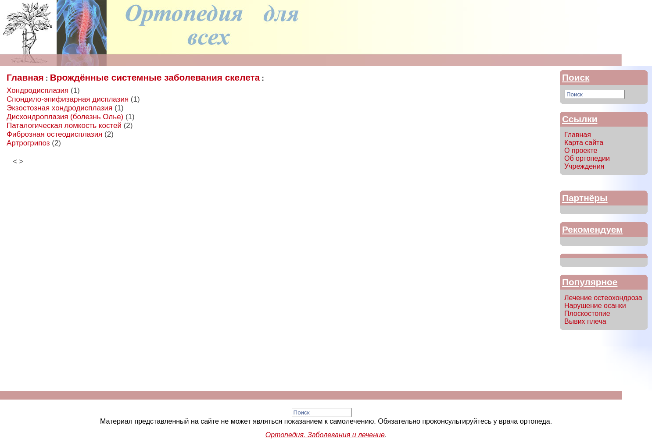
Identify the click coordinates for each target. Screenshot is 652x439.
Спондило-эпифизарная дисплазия (68, 99)
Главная (25, 77)
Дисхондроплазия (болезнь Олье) (65, 117)
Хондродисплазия (37, 90)
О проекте (580, 150)
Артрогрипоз (28, 143)
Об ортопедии (587, 158)
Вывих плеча (585, 321)
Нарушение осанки (595, 305)
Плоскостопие (587, 313)
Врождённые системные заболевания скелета (155, 77)
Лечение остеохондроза (603, 297)
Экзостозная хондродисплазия (59, 108)
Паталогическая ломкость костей (64, 125)
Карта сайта (583, 142)
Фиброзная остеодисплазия (54, 134)
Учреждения (584, 166)
